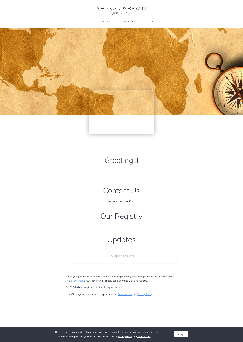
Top (83, 21)
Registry (104, 21)
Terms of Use (125, 294)
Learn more (77, 280)
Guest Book (130, 21)
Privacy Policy (144, 294)
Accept (180, 334)
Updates (156, 21)
